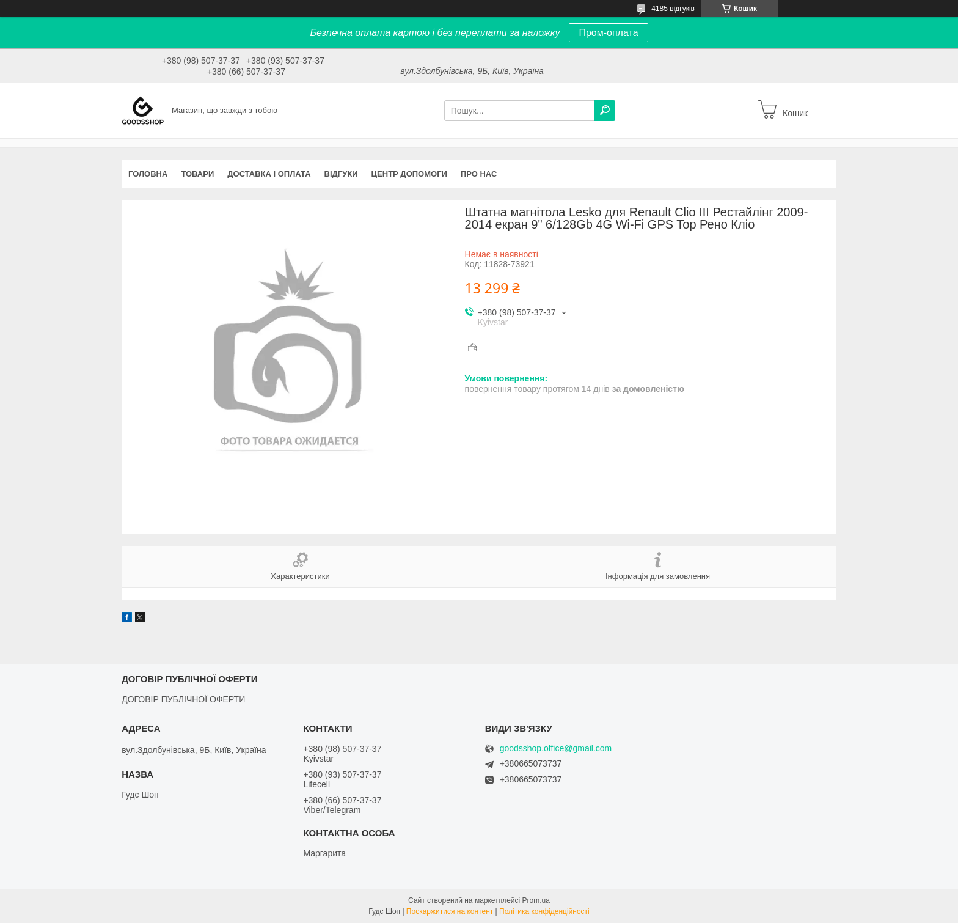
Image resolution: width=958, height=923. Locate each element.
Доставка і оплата (268, 173)
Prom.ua (536, 900)
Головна (147, 173)
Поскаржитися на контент (449, 911)
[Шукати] (604, 110)
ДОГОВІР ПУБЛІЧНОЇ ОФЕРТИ (183, 699)
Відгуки (341, 173)
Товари (197, 173)
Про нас (479, 173)
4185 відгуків (673, 8)
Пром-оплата (608, 33)
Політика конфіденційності (544, 911)
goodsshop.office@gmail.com (556, 748)
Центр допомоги (409, 173)
